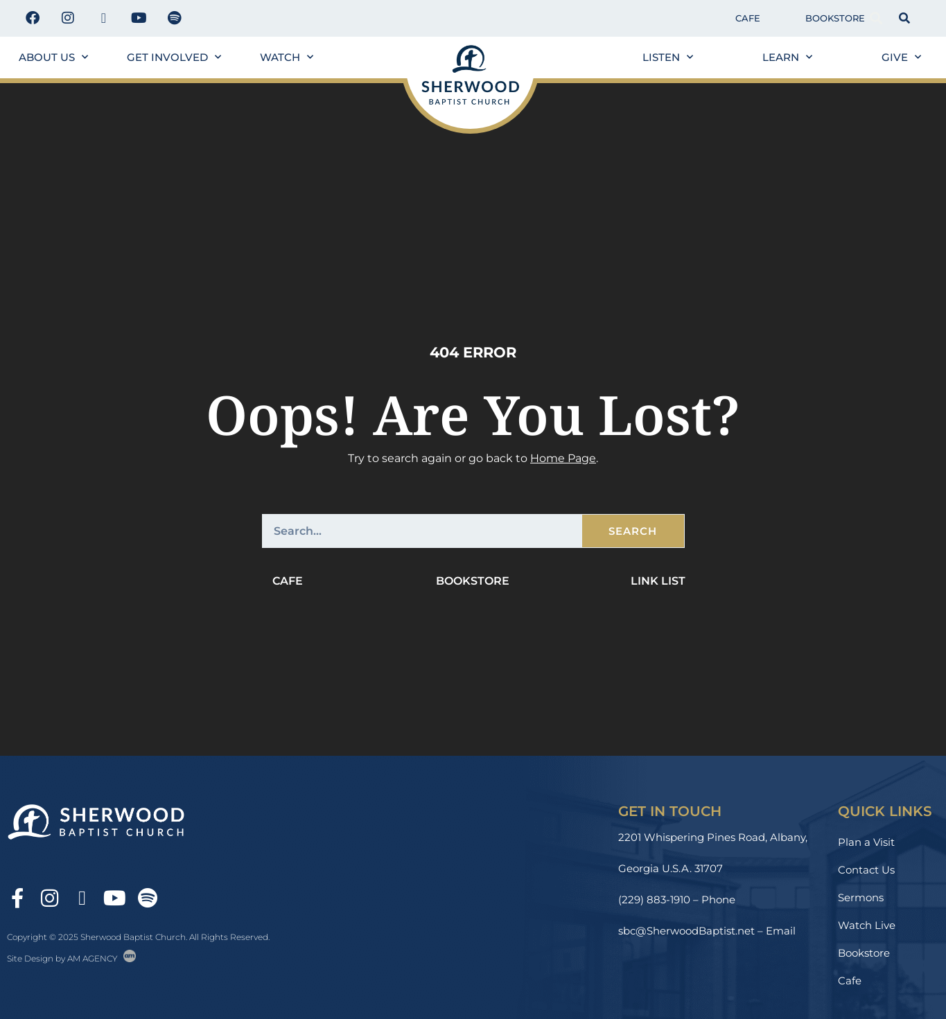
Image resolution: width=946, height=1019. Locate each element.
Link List (658, 580)
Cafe (747, 18)
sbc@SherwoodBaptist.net (686, 930)
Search (632, 531)
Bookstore (835, 18)
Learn (787, 57)
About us (53, 57)
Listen (667, 57)
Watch (286, 57)
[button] (876, 18)
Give (901, 57)
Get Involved (174, 57)
